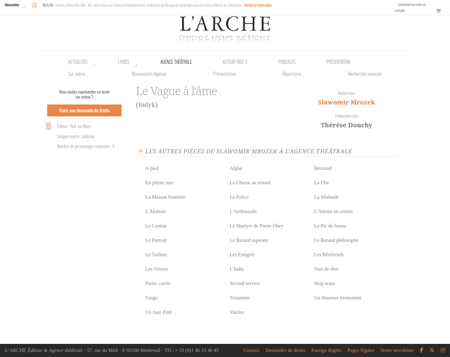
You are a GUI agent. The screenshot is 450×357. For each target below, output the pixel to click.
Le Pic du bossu (330, 225)
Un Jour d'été (158, 312)
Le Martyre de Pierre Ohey (256, 225)
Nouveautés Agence (149, 74)
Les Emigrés (242, 254)
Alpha (236, 168)
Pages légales (361, 350)
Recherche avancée (365, 74)
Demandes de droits (285, 350)
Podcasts (287, 62)
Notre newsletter (397, 350)
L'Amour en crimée (333, 211)
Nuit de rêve (326, 269)
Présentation (224, 74)
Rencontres (12, 5)
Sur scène (76, 74)
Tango (151, 297)
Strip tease (324, 283)
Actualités (78, 62)
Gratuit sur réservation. (258, 5)
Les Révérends (329, 254)
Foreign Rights (327, 350)
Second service (245, 283)
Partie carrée (157, 283)
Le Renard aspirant (249, 240)
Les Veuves (156, 269)
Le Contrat (156, 225)
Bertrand (323, 168)
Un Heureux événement (338, 297)
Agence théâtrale (176, 62)
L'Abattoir (155, 211)
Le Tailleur (156, 254)
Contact (251, 350)
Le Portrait (156, 240)
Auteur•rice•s (235, 62)
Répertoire (291, 74)
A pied (151, 168)
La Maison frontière (165, 197)
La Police (239, 197)
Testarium (240, 297)
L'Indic (237, 269)
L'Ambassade (243, 211)
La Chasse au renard (250, 182)
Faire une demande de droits (84, 110)
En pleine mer (159, 182)
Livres (123, 62)
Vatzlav (237, 312)
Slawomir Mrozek (346, 102)
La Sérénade (326, 197)
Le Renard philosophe (336, 240)
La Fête (321, 182)
